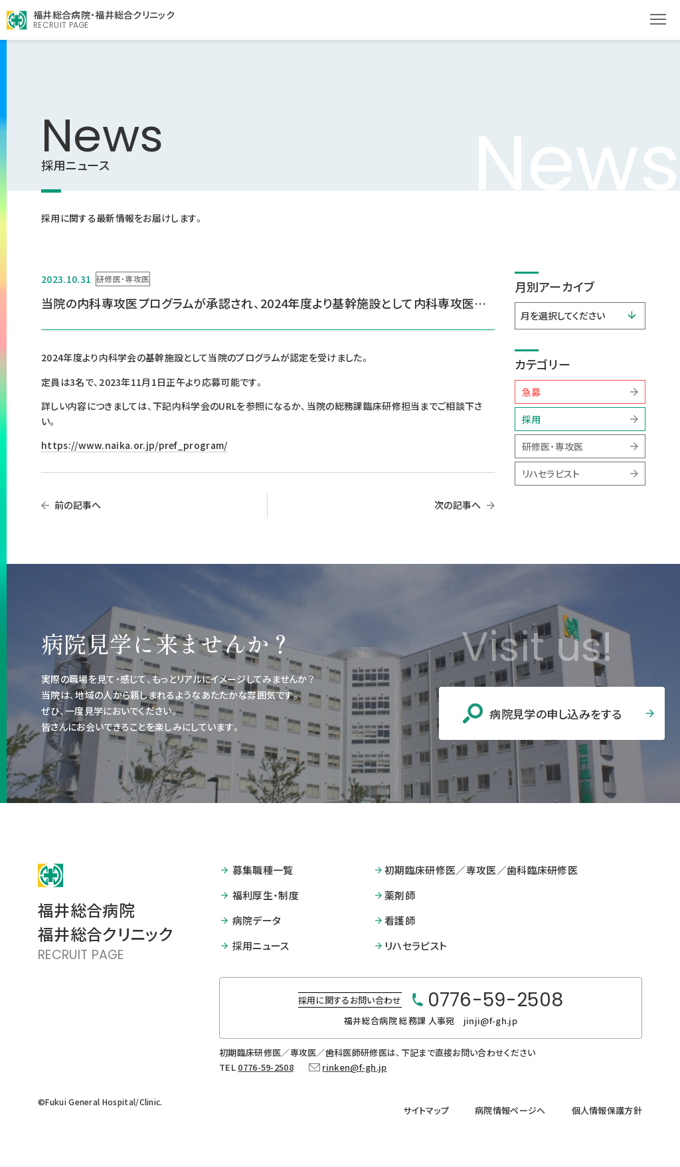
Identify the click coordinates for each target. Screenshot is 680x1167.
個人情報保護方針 (607, 1109)
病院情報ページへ (510, 1109)
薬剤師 (399, 895)
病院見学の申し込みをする (536, 713)
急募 (531, 392)
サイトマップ (426, 1109)
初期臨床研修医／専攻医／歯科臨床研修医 (481, 870)
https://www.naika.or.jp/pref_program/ (134, 445)
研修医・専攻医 (553, 446)
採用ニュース (261, 945)
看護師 (399, 920)
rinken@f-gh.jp (354, 1065)
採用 (531, 419)
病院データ (257, 920)
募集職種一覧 (263, 870)
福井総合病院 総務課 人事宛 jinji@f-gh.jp (430, 1019)
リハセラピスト (551, 473)
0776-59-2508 (266, 1065)
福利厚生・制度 (265, 895)
